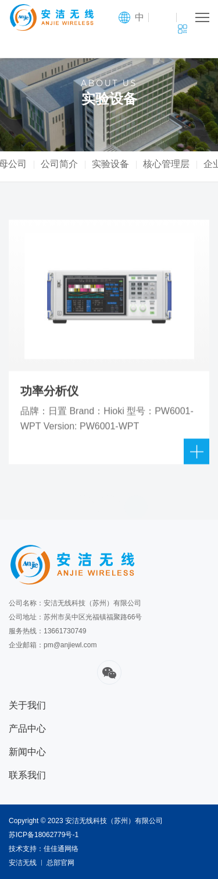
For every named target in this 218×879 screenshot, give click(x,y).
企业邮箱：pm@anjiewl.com (53, 645)
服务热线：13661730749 (47, 631)
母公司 (21, 164)
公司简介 (67, 164)
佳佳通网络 (61, 849)
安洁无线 (23, 863)
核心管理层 (174, 164)
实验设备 (118, 164)
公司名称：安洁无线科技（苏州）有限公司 (75, 603)
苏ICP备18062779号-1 (43, 835)
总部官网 (60, 863)
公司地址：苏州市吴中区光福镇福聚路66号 (75, 617)
